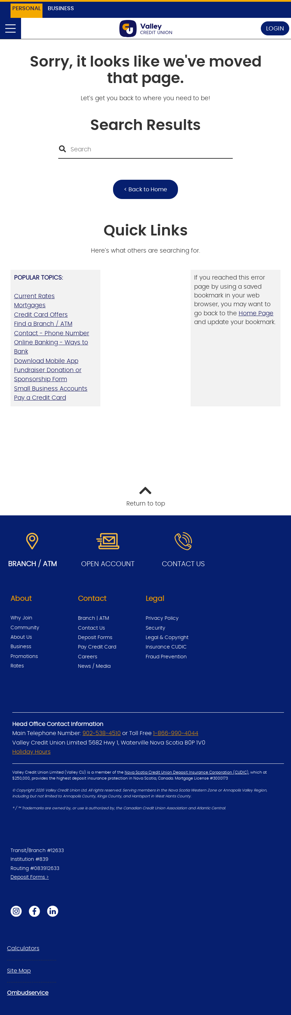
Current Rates (34, 296)
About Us (21, 637)
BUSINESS (61, 8)
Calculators (23, 948)
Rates (17, 666)
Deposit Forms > (30, 877)
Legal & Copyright (167, 637)
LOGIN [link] (275, 29)
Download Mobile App (46, 361)
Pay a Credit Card (40, 398)
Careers (87, 656)
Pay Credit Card (97, 647)
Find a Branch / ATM (43, 324)
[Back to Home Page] (145, 28)
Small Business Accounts (50, 389)
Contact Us (91, 628)
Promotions (24, 656)
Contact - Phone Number (51, 333)
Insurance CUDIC (166, 647)
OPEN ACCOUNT (107, 564)
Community (25, 627)
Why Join (21, 618)
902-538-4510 (101, 733)
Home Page (256, 313)
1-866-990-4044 (175, 733)
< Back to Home (145, 189)
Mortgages (30, 305)
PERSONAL (26, 8)
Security (155, 628)
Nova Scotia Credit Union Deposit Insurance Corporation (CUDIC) (187, 772)
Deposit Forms (95, 637)
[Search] (145, 149)
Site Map (19, 971)
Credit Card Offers (41, 315)
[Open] (10, 28)
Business (21, 646)
